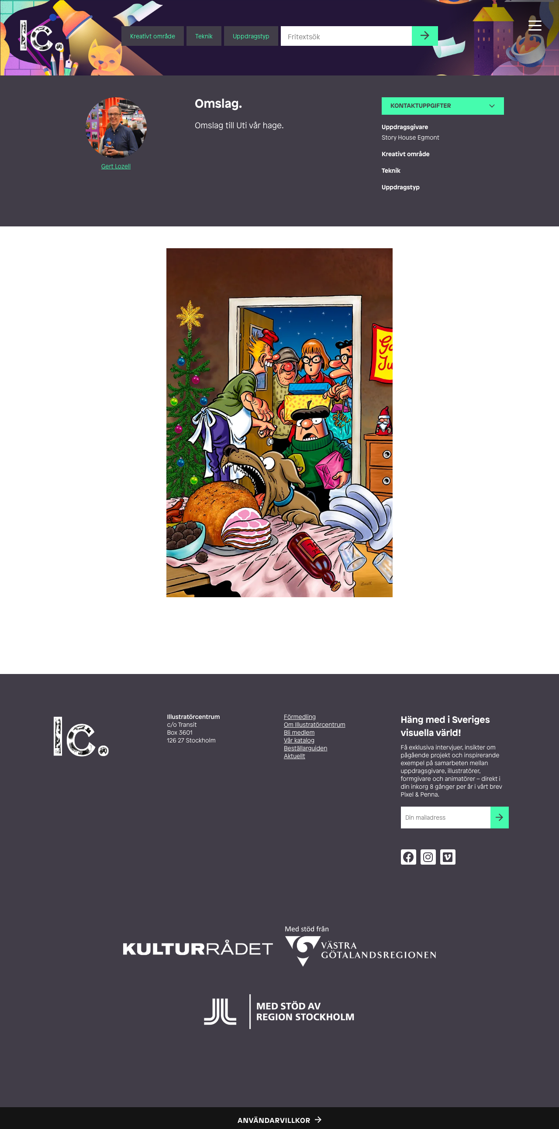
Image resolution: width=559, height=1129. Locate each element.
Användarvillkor (274, 1120)
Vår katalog (299, 740)
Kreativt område (152, 36)
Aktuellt (294, 756)
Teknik (204, 36)
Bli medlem (299, 733)
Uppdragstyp (251, 36)
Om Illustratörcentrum (314, 725)
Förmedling (300, 717)
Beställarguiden (305, 748)
